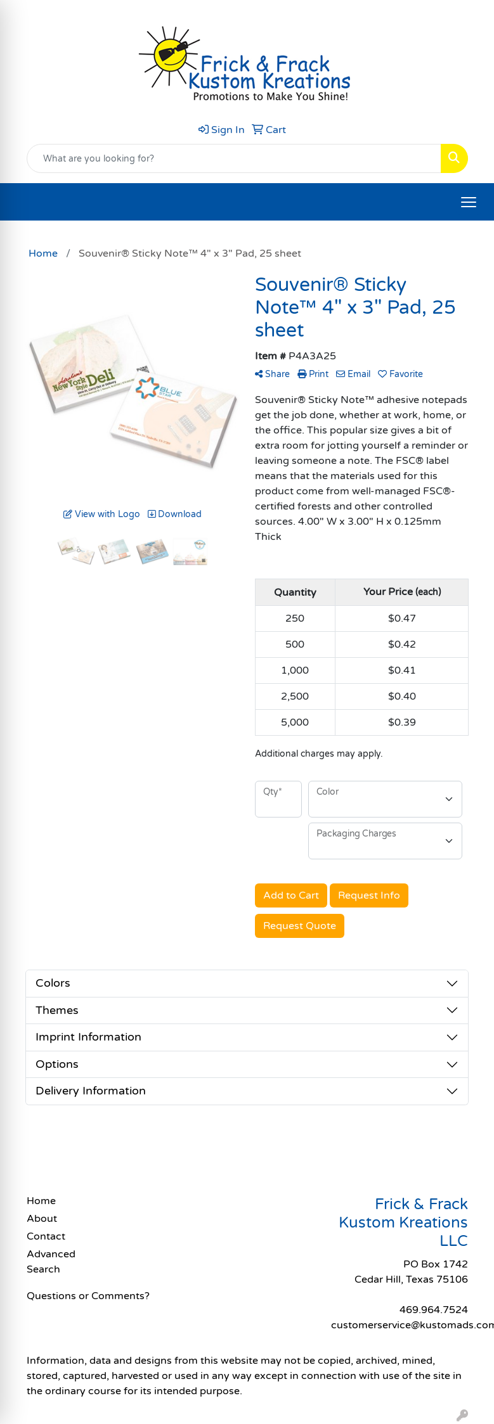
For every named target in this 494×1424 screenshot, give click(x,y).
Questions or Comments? (88, 1296)
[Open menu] (468, 202)
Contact (46, 1236)
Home (41, 1201)
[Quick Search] (234, 158)
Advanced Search (51, 1262)
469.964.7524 (434, 1310)
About (42, 1218)
